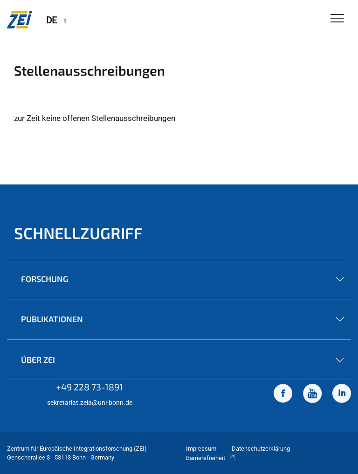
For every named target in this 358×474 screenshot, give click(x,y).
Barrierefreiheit (210, 457)
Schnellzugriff (78, 232)
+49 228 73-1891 (89, 386)
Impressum (201, 448)
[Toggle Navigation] (337, 18)
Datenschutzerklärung (261, 448)
